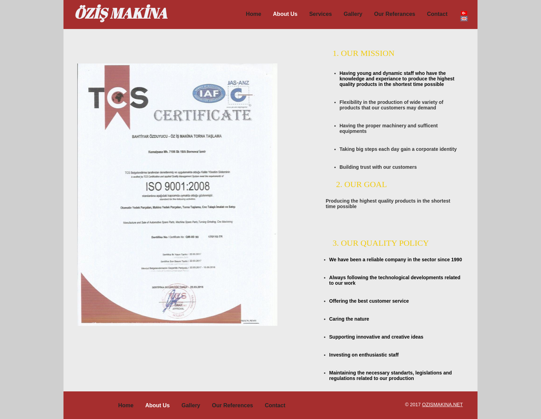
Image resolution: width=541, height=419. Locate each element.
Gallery (353, 14)
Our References (232, 405)
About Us (157, 405)
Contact (437, 14)
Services (320, 14)
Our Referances (394, 14)
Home (253, 14)
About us (285, 14)
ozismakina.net (442, 404)
